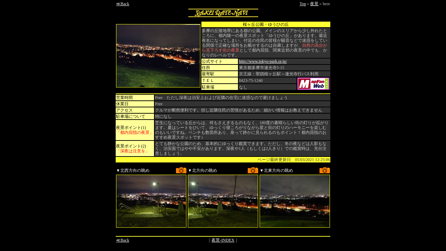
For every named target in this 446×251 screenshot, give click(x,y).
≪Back (122, 3)
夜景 (314, 3)
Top (303, 3)
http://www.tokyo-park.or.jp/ (263, 61)
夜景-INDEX (223, 240)
